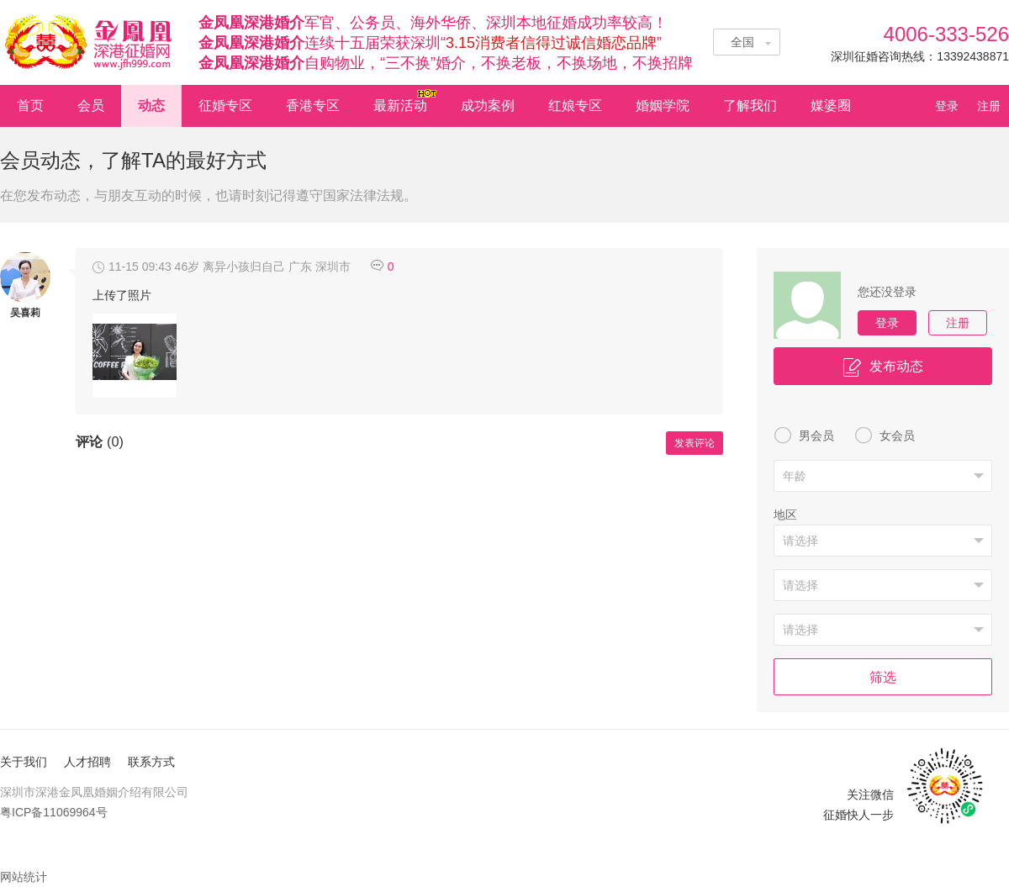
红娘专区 (575, 105)
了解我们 (750, 105)
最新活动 (406, 100)
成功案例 (488, 105)
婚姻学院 (662, 105)
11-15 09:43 (132, 266)
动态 (151, 105)
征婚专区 (225, 105)
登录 (952, 106)
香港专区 (313, 105)
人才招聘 (87, 761)
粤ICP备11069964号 (54, 812)
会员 (90, 105)
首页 (30, 105)
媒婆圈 (831, 105)
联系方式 (151, 761)
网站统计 (23, 877)
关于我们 (23, 761)
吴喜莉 (25, 313)
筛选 (882, 677)
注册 (989, 106)
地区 (785, 514)
